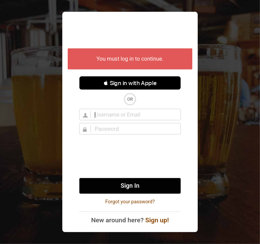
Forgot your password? (130, 202)
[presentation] (130, 156)
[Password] (134, 128)
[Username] (134, 114)
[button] (130, 83)
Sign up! (157, 220)
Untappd (130, 31)
